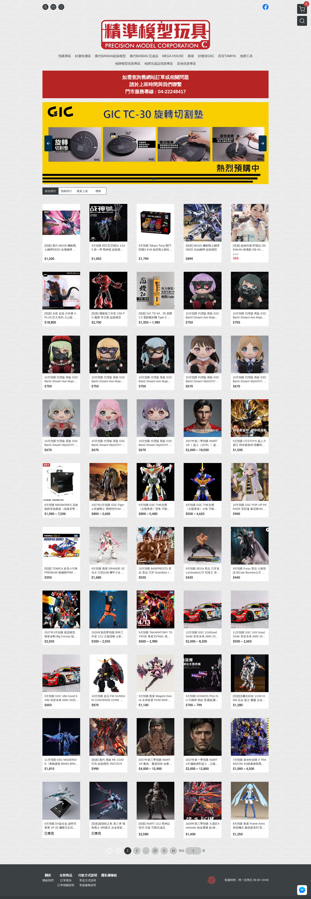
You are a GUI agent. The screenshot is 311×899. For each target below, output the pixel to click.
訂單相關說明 (66, 885)
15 (155, 850)
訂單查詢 (65, 880)
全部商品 (66, 875)
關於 (48, 875)
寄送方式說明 (87, 880)
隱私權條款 (109, 875)
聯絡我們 (48, 880)
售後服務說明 (87, 885)
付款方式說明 (87, 875)
